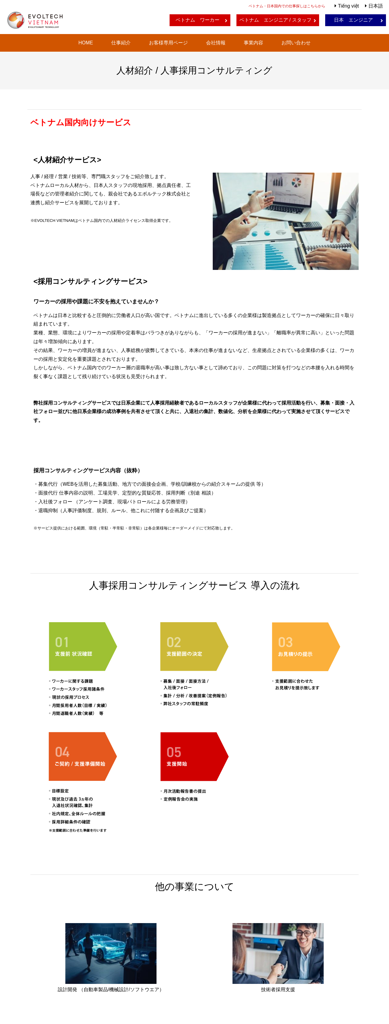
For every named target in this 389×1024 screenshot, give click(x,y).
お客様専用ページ (168, 42)
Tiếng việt (348, 6)
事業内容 (253, 42)
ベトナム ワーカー (197, 19)
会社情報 (215, 42)
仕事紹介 (121, 42)
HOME (85, 42)
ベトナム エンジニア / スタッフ (275, 19)
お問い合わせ (296, 42)
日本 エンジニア (353, 19)
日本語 (375, 6)
